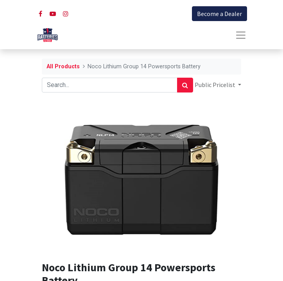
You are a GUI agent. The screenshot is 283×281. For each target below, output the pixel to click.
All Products (63, 66)
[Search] (185, 85)
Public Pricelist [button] (215, 85)
